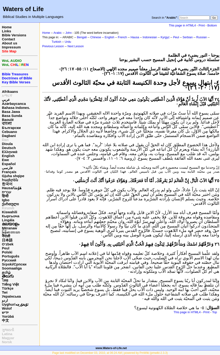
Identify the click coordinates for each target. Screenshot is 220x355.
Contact (8, 39)
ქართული (10, 204)
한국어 (7, 184)
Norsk (7, 342)
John (68, 32)
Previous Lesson (53, 46)
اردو (5, 300)
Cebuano (9, 132)
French (122, 37)
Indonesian (150, 37)
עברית (6, 192)
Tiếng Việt (10, 284)
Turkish (56, 41)
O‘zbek (7, 244)
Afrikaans (10, 92)
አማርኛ (7, 96)
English (8, 156)
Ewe (5, 160)
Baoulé (8, 120)
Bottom (212, 25)
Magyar (8, 338)
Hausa (135, 37)
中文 (5, 320)
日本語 (7, 240)
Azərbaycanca (14, 104)
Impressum (11, 47)
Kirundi (8, 208)
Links (6, 31)
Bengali (82, 37)
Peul (5, 248)
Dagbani (9, 136)
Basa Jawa (11, 112)
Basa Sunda (12, 116)
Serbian (188, 37)
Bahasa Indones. (16, 108)
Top (214, 312)
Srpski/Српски (14, 264)
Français (9, 172)
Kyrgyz (165, 37)
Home (7, 27)
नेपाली (6, 236)
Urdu (68, 41)
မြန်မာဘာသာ (11, 232)
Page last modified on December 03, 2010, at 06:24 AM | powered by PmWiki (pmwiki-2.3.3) (110, 353)
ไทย (5, 280)
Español (9, 164)
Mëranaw (9, 228)
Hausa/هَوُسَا (11, 188)
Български (11, 128)
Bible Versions (14, 35)
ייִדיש (5, 312)
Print (202, 25)
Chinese (95, 37)
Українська (11, 296)
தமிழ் (6, 272)
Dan (5, 140)
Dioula (7, 144)
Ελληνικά (9, 152)
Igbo (5, 200)
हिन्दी (5, 196)
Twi (5, 292)
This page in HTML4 (182, 25)
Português (10, 256)
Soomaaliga (12, 268)
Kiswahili (9, 212)
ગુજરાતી (8, 330)
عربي (6, 100)
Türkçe (7, 288)
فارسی (7, 168)
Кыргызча (10, 216)
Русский (9, 260)
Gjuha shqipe (13, 176)
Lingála (8, 220)
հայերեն (10, 180)
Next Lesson (75, 46)
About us (9, 43)
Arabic (58, 32)
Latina (7, 334)
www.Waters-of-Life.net (111, 348)
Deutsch (9, 148)
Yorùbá (8, 316)
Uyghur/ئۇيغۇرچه (15, 304)
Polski (7, 252)
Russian (201, 37)
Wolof (7, 308)
